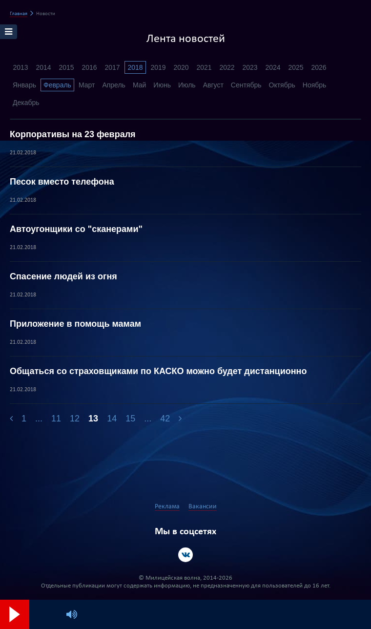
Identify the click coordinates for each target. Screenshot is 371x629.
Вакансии (202, 506)
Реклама (167, 506)
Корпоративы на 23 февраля (73, 134)
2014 (43, 67)
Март (87, 85)
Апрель (113, 85)
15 (130, 418)
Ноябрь (315, 85)
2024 (272, 67)
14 (112, 418)
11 (56, 418)
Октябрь (282, 85)
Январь (24, 85)
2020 (180, 67)
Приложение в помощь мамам (75, 324)
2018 (135, 67)
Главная (18, 14)
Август (213, 85)
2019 (157, 67)
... (38, 418)
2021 (203, 67)
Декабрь (26, 102)
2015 (66, 67)
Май (139, 85)
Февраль (57, 85)
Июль (187, 85)
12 (75, 418)
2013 (20, 67)
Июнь (162, 85)
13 (93, 418)
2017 (112, 67)
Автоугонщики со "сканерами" (76, 229)
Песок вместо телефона (62, 182)
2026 (318, 67)
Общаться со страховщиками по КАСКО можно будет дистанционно (158, 371)
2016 (89, 67)
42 (165, 418)
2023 (249, 67)
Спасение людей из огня (63, 276)
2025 (295, 67)
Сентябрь (246, 85)
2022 (226, 67)
